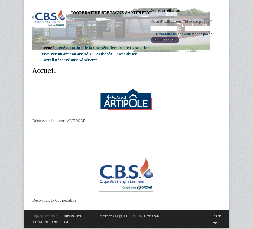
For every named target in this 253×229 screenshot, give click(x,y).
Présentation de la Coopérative (87, 48)
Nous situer (126, 54)
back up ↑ (217, 218)
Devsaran (151, 215)
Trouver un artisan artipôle (66, 54)
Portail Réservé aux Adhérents (69, 60)
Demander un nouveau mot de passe (184, 33)
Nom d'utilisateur (167, 21)
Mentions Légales (113, 215)
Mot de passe (198, 21)
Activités (104, 54)
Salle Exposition (135, 48)
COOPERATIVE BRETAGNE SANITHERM (110, 13)
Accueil (48, 48)
